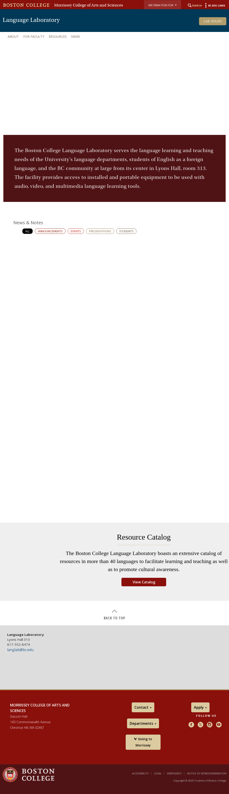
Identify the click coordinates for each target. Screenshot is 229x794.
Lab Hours (213, 21)
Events (76, 231)
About (13, 36)
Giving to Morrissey (143, 742)
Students (126, 231)
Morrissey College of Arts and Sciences (88, 5)
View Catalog (144, 582)
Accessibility (140, 773)
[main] (114, 373)
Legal (158, 773)
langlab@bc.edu (20, 649)
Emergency (174, 773)
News (75, 36)
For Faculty (33, 36)
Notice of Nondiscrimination (206, 773)
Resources (58, 36)
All (27, 231)
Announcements (50, 231)
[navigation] (114, 36)
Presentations (100, 231)
